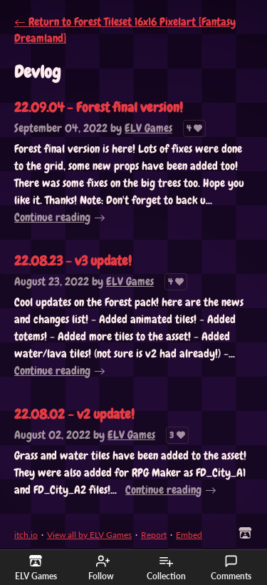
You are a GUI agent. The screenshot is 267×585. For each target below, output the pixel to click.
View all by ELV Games (89, 534)
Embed (189, 534)
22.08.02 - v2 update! (74, 414)
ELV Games (148, 128)
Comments (231, 567)
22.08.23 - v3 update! (73, 261)
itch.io (26, 534)
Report (154, 534)
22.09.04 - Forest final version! (98, 107)
